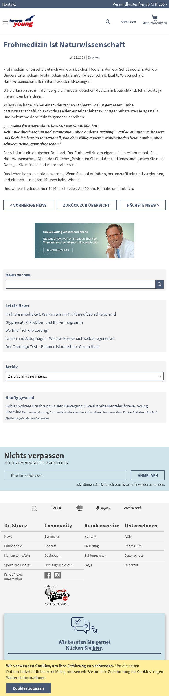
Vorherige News (30, 205)
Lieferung (91, 546)
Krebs (101, 406)
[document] (85, 678)
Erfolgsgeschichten (58, 565)
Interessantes (75, 412)
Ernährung (41, 406)
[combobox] (85, 284)
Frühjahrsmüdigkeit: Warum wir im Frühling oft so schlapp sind (61, 314)
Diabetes (138, 412)
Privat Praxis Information (13, 576)
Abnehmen (27, 418)
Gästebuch (52, 555)
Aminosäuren (94, 412)
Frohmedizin (57, 412)
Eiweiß (89, 406)
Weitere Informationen (25, 677)
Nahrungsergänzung (35, 412)
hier (96, 648)
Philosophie (13, 546)
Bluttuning (13, 418)
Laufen (57, 406)
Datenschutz (134, 555)
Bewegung (73, 406)
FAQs (88, 565)
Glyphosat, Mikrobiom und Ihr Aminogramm (44, 322)
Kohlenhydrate (18, 406)
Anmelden (128, 21)
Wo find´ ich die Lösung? (27, 330)
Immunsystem (112, 412)
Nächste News (142, 205)
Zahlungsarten (95, 555)
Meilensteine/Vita (17, 555)
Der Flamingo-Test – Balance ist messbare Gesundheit (52, 346)
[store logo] (22, 21)
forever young (136, 406)
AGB (128, 536)
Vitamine (13, 411)
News (8, 536)
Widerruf (131, 565)
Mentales (115, 406)
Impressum (133, 546)
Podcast (50, 546)
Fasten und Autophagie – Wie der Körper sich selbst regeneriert (60, 338)
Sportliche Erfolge (17, 565)
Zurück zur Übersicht (86, 205)
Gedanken (42, 418)
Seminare (51, 536)
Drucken (94, 57)
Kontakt (9, 4)
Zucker (127, 412)
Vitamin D (151, 412)
